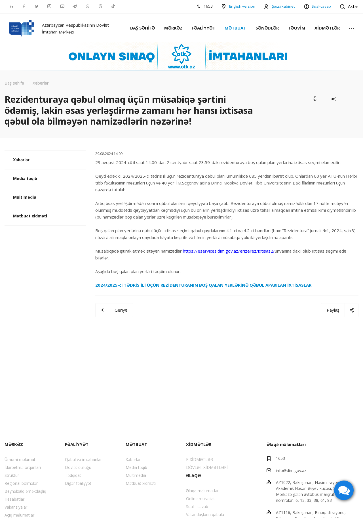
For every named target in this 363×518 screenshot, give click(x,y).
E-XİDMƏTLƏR (199, 459)
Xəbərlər (21, 159)
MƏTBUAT (235, 28)
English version (242, 6)
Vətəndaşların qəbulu (205, 514)
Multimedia (24, 197)
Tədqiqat (73, 475)
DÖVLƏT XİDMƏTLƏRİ (207, 467)
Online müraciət (200, 498)
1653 (280, 458)
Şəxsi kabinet (283, 6)
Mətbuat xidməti (30, 216)
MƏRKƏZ (173, 28)
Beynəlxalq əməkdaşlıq (25, 491)
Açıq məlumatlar (19, 515)
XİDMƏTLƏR (327, 28)
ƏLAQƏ (193, 475)
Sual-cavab (321, 6)
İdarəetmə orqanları (23, 467)
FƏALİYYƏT (203, 28)
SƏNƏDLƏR (267, 28)
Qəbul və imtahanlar (83, 459)
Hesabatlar (14, 499)
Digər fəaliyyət (78, 483)
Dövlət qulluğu (78, 467)
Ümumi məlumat (20, 459)
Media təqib (25, 178)
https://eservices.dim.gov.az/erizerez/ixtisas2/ (229, 251)
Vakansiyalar (16, 507)
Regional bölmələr (21, 483)
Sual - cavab (197, 506)
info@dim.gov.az (291, 470)
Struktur (12, 475)
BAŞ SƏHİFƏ (142, 28)
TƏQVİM (296, 28)
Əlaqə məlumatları (203, 490)
